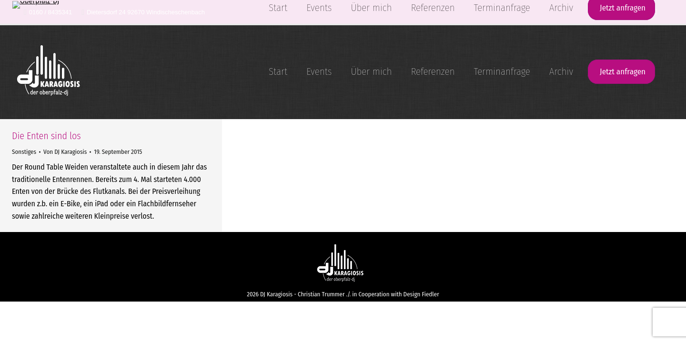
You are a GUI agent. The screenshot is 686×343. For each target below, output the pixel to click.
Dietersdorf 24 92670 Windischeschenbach (143, 12)
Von (65, 151)
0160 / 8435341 (48, 12)
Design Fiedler (421, 294)
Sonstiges (24, 151)
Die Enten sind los (46, 135)
